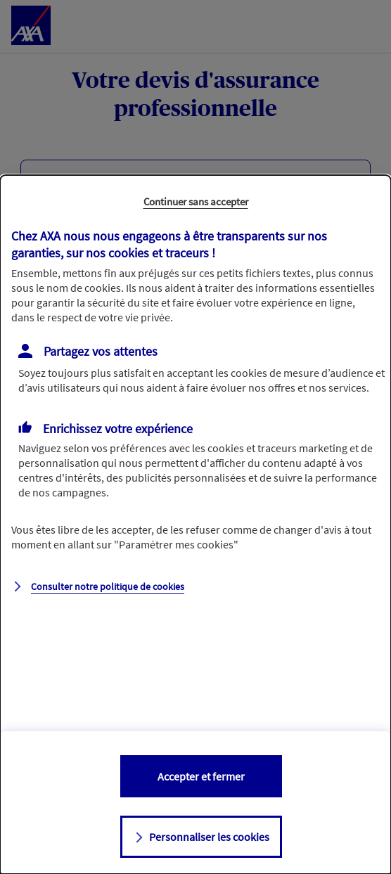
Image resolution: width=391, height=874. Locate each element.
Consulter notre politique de (107, 586)
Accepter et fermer (201, 776)
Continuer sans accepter (195, 201)
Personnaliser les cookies (209, 837)
